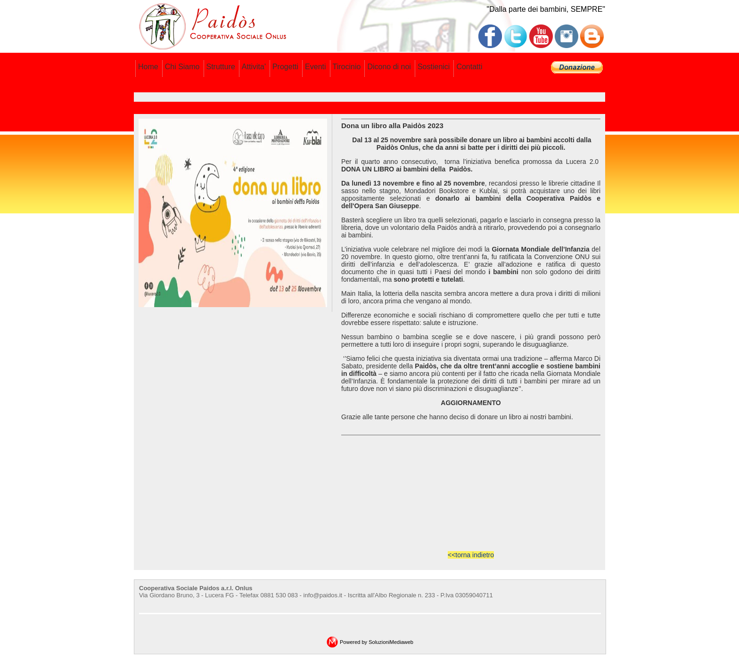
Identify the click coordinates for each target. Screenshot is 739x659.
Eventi (315, 67)
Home (148, 67)
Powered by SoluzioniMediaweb (376, 642)
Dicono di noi (389, 67)
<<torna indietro (471, 555)
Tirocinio (347, 67)
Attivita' (254, 67)
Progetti (285, 67)
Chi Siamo (182, 67)
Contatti (469, 67)
